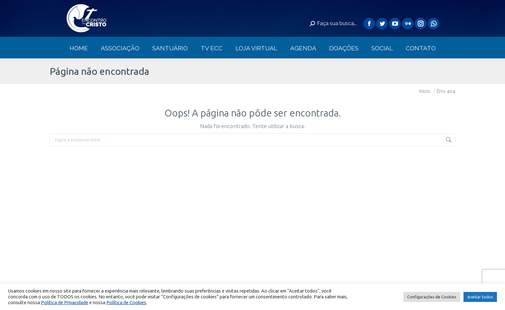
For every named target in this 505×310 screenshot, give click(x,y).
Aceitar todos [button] (480, 297)
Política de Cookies (126, 302)
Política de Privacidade (64, 302)
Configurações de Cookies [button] (431, 297)
